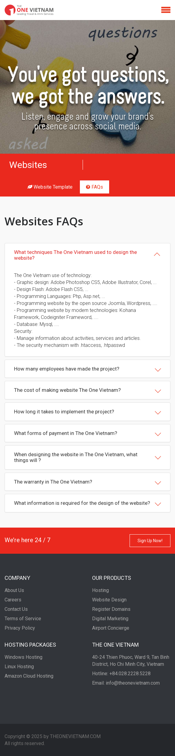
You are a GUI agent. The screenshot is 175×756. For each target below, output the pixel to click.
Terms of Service (23, 618)
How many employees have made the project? (87, 369)
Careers (13, 600)
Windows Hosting (23, 657)
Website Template (50, 187)
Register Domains (111, 609)
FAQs (94, 187)
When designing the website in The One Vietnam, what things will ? (87, 457)
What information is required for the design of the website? (87, 503)
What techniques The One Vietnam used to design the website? (87, 255)
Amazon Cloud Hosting (29, 676)
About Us (14, 590)
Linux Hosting (19, 666)
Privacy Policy (20, 628)
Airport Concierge (110, 628)
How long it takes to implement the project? (87, 412)
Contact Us (16, 609)
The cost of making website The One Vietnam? (87, 390)
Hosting (100, 590)
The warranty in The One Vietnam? (87, 482)
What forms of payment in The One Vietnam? (87, 433)
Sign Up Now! (150, 540)
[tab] (87, 255)
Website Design (109, 600)
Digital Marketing (110, 618)
